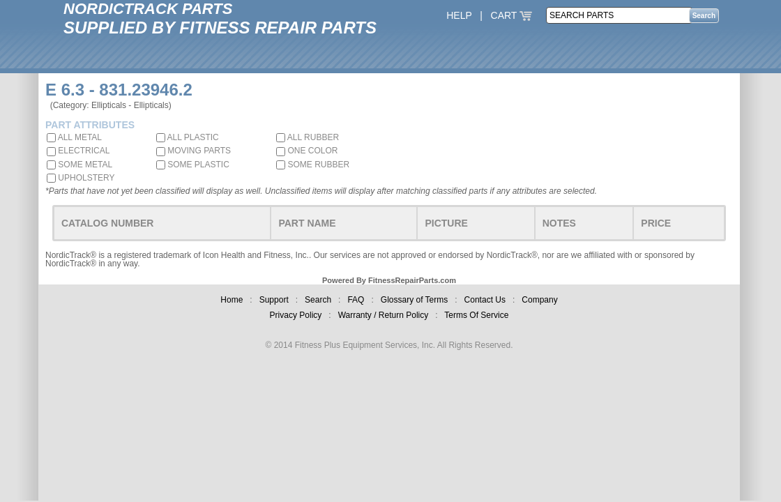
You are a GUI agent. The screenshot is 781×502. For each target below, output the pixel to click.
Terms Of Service (476, 315)
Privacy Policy (296, 315)
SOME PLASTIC (192, 164)
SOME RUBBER (312, 164)
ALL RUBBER (307, 137)
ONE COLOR (307, 150)
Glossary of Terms (414, 300)
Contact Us (485, 300)
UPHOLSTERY (80, 178)
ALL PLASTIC (187, 137)
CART (512, 15)
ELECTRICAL (78, 150)
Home (231, 300)
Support (274, 300)
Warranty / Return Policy (383, 315)
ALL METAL (74, 137)
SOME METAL (79, 164)
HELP (458, 15)
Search (318, 300)
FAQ (355, 300)
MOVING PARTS (193, 150)
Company (539, 300)
